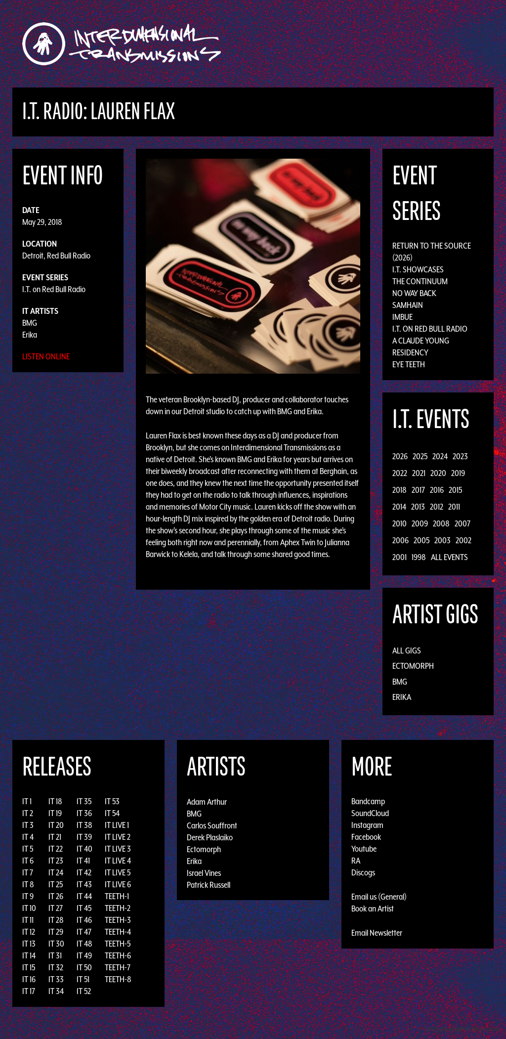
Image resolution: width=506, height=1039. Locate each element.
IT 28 (56, 920)
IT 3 (28, 825)
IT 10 (29, 908)
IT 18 (55, 801)
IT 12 (28, 932)
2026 (400, 456)
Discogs (363, 872)
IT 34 (56, 991)
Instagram (367, 825)
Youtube (364, 849)
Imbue (402, 317)
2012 (436, 507)
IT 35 (84, 801)
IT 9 (28, 896)
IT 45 (84, 908)
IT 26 (55, 896)
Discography (287, 43)
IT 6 (28, 861)
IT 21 (54, 837)
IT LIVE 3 (118, 849)
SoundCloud (370, 813)
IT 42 (84, 872)
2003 (442, 540)
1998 (419, 557)
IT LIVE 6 (118, 884)
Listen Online (46, 356)
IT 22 (55, 849)
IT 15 (28, 967)
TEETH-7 (117, 967)
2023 (460, 456)
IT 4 (28, 837)
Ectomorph (413, 666)
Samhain (407, 305)
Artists (333, 43)
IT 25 (55, 884)
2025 (420, 456)
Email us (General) (379, 897)
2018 (399, 490)
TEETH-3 (118, 920)
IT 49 (84, 955)
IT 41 (83, 861)
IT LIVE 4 (118, 861)
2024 (440, 456)
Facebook (366, 837)
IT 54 (112, 813)
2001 (399, 557)
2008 (441, 523)
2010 (399, 523)
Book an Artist (372, 908)
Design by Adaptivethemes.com (462, 1029)
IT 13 (29, 944)
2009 (420, 523)
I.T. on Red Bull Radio (53, 289)
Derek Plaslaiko (210, 837)
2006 (400, 540)
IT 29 (55, 932)
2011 (454, 507)
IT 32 (55, 967)
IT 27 (55, 908)
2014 (399, 507)
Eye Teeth (408, 364)
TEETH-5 (117, 944)
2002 (463, 540)
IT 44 (84, 896)
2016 (437, 490)
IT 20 (56, 825)
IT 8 (28, 884)
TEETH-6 (118, 955)
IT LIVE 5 (117, 872)
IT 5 (27, 849)
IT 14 (29, 955)
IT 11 (28, 920)
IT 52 (84, 991)
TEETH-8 (118, 979)
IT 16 (29, 979)
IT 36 (84, 813)
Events (369, 43)
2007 (462, 523)
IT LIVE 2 (117, 837)
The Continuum (420, 281)
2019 (458, 473)
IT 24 (55, 872)
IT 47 (84, 932)
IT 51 (83, 979)
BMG (29, 323)
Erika (29, 335)
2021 (418, 473)
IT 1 (27, 801)
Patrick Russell (208, 884)
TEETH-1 (117, 896)
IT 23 (55, 861)
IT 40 (84, 849)
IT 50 (84, 967)
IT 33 (56, 979)
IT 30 (56, 944)
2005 (421, 540)
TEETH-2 (117, 908)
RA (355, 861)
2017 (418, 490)
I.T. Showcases (418, 269)
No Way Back (414, 293)
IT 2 (27, 813)
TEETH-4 (118, 932)
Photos (432, 43)
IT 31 (55, 955)
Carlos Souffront (212, 825)
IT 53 (112, 801)
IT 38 (84, 825)
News (400, 43)
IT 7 (27, 872)
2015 (455, 490)
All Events (449, 557)
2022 (399, 473)
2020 (438, 473)
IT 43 (84, 884)
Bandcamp (368, 801)
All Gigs (406, 650)
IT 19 (55, 813)
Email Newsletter (376, 933)
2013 (418, 507)
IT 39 (84, 837)
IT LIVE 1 (117, 825)
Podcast (470, 43)
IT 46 (84, 920)
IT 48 (84, 944)
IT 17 (28, 991)
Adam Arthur (207, 801)
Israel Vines (204, 872)
